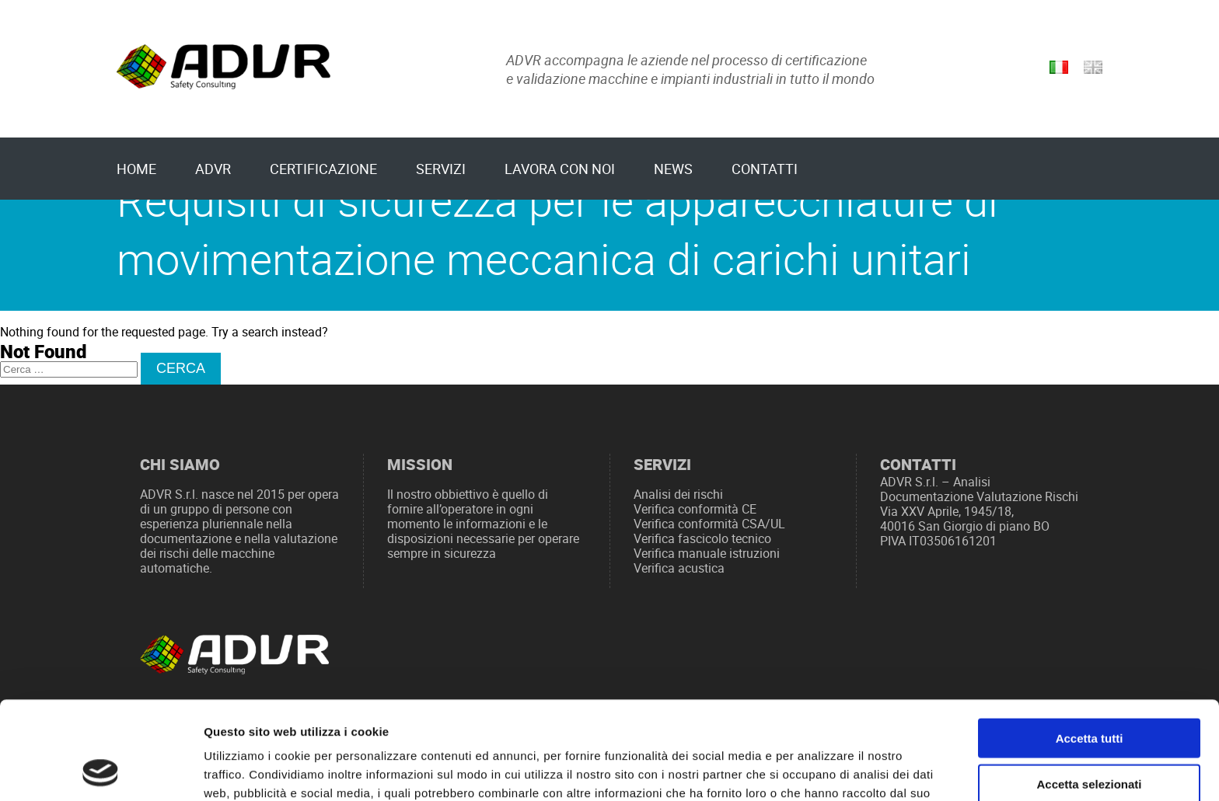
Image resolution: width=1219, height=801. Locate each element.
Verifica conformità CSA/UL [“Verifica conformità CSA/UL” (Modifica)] (709, 524)
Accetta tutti (1089, 646)
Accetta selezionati (1088, 691)
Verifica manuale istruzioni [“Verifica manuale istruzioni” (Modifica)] (707, 553)
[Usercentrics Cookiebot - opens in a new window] (101, 770)
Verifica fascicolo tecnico (702, 538)
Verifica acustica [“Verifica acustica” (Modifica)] (679, 568)
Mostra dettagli (818, 770)
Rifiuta (1089, 737)
